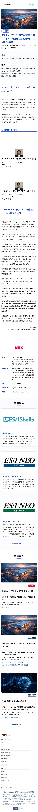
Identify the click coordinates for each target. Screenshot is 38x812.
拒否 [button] (22, 808)
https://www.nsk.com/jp (20, 392)
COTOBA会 (5, 761)
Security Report (6, 755)
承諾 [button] (16, 808)
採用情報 (4, 777)
